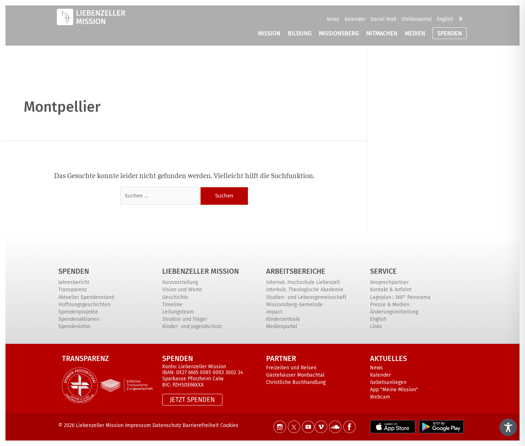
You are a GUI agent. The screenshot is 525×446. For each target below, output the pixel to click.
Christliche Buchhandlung (296, 382)
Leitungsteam (178, 312)
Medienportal (281, 326)
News (333, 19)
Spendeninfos (74, 326)
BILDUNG (299, 33)
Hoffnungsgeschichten (84, 304)
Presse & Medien (389, 304)
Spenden (73, 271)
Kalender (355, 19)
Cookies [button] (229, 425)
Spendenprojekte (78, 312)
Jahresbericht (73, 282)
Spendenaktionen (78, 319)
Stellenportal (416, 19)
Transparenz (72, 290)
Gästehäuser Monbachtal (295, 375)
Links (376, 326)
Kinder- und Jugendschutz (192, 326)
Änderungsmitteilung (394, 312)
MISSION (269, 33)
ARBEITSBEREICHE (295, 271)
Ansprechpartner (389, 282)
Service (383, 271)
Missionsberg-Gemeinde (294, 304)
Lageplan (380, 297)
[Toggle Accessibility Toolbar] (508, 427)
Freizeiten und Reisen (291, 368)
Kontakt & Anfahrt (391, 290)
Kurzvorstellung (180, 282)
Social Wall (383, 19)
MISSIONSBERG (339, 33)
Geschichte (175, 297)
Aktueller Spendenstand (86, 297)
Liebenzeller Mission (200, 271)
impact (274, 312)
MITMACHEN (381, 33)
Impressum (138, 425)
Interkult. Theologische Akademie (304, 290)
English (445, 19)
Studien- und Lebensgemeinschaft (306, 297)
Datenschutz (166, 425)
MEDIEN (415, 33)
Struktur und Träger (184, 319)
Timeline (172, 304)
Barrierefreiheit (201, 425)
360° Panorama (413, 297)
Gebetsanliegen (388, 382)
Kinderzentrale (283, 319)
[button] (460, 19)
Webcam (380, 397)
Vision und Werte (182, 290)
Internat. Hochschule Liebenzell (303, 282)
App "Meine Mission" (394, 390)
